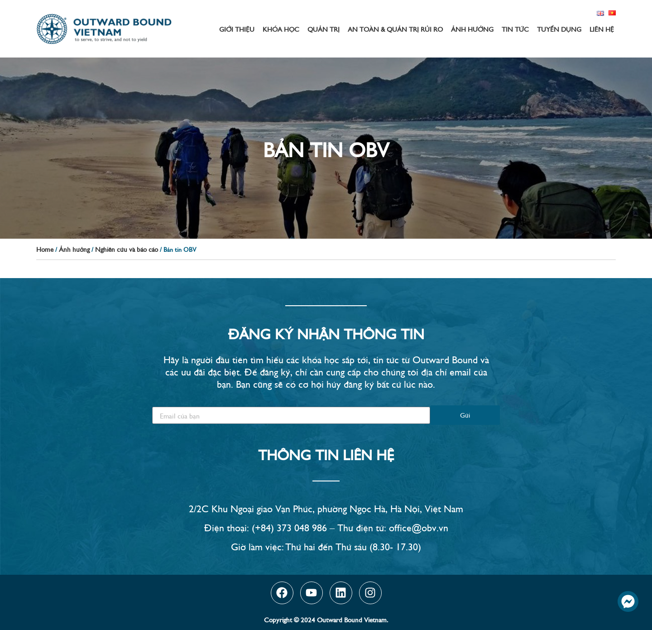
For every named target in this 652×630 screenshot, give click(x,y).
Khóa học (281, 29)
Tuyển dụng (559, 29)
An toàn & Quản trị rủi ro (395, 29)
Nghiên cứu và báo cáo (126, 249)
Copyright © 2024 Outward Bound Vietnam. (326, 619)
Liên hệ (602, 29)
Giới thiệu (236, 29)
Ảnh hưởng (472, 29)
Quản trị (323, 29)
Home (44, 249)
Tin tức (515, 29)
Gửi (465, 414)
